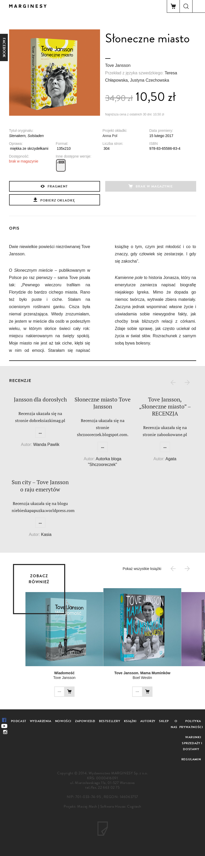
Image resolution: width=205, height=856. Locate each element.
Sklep (164, 721)
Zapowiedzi (85, 721)
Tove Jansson (118, 65)
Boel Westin (121, 678)
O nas (174, 724)
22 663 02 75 (109, 787)
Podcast (18, 721)
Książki (130, 721)
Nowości (63, 721)
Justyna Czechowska (149, 80)
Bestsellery (109, 721)
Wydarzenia (40, 721)
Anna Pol (110, 136)
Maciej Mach (87, 806)
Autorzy (147, 721)
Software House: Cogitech (120, 806)
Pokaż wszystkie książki (142, 569)
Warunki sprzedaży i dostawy (192, 743)
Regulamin (191, 759)
